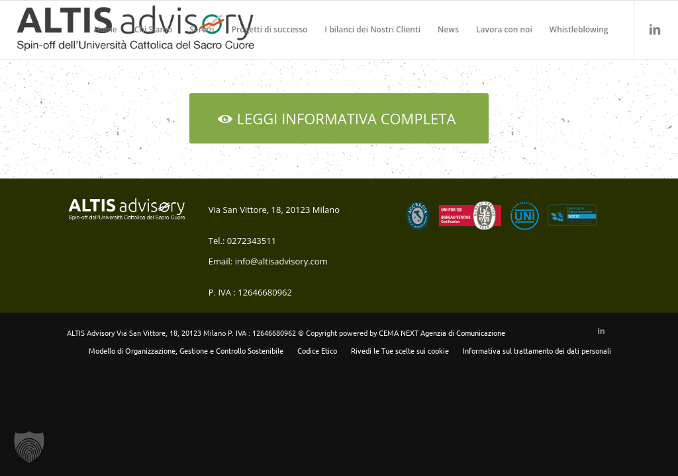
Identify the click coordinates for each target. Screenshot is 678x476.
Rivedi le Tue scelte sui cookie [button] (400, 350)
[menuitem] (105, 30)
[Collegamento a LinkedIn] (655, 29)
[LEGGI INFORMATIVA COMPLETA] (339, 118)
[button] (29, 447)
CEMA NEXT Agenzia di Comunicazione (442, 332)
